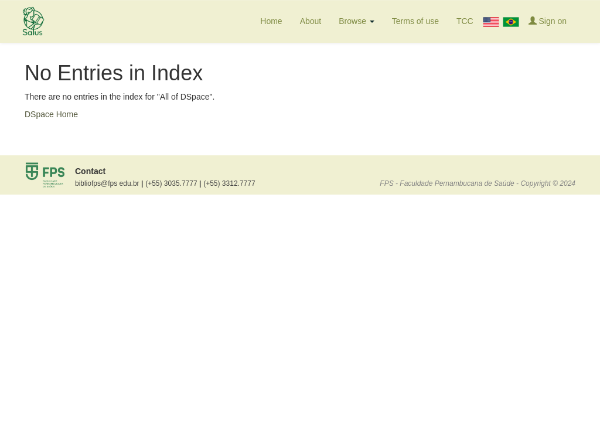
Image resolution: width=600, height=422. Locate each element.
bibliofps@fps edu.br (109, 183)
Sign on (548, 21)
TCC (464, 21)
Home (271, 21)
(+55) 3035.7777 (173, 183)
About (311, 21)
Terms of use (415, 21)
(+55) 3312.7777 (229, 183)
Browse (356, 21)
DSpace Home (51, 114)
